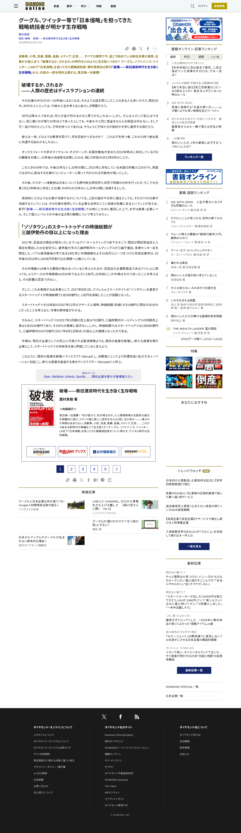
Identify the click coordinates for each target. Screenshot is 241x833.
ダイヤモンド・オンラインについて (53, 727)
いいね (215, 56)
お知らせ (184, 754)
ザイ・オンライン (113, 760)
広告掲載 (38, 779)
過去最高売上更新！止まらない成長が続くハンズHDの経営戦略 (194, 507)
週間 (201, 56)
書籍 (117, 6)
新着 (61, 6)
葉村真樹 (24, 34)
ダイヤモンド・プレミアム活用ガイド (52, 747)
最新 (173, 56)
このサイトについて (44, 735)
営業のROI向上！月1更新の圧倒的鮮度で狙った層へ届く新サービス (194, 495)
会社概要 (185, 741)
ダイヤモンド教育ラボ (116, 805)
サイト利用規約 (42, 754)
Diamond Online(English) (119, 735)
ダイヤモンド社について (193, 727)
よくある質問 (40, 773)
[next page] (116, 469)
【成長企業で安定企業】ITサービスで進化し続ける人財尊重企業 (194, 520)
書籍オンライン (113, 754)
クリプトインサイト (114, 799)
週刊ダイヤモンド (114, 741)
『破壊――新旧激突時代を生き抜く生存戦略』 (55, 209)
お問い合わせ (41, 786)
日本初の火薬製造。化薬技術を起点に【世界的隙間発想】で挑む (194, 482)
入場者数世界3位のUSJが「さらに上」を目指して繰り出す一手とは (194, 533)
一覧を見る (194, 546)
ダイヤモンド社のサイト (118, 727)
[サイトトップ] (36, 6)
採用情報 (185, 747)
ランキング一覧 (194, 157)
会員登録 (214, 6)
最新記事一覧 (194, 670)
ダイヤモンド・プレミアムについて (51, 741)
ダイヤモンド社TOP (190, 735)
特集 (103, 6)
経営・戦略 (24, 38)
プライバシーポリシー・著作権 (50, 767)
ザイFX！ (109, 767)
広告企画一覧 (174, 696)
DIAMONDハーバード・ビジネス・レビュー (127, 747)
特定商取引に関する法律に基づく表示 (54, 760)
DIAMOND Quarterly (116, 779)
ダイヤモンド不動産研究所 (119, 773)
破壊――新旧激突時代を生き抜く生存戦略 (56, 38)
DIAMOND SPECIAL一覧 (182, 686)
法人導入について (43, 792)
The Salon (111, 786)
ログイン (198, 6)
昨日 (187, 56)
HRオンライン (112, 792)
